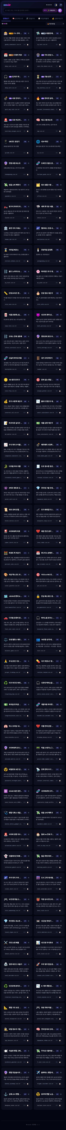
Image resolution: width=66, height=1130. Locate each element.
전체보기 (6, 18)
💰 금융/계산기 (57, 18)
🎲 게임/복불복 (43, 18)
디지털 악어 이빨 (51, 10)
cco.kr (7, 4)
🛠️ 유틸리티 (30, 18)
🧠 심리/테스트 (17, 18)
